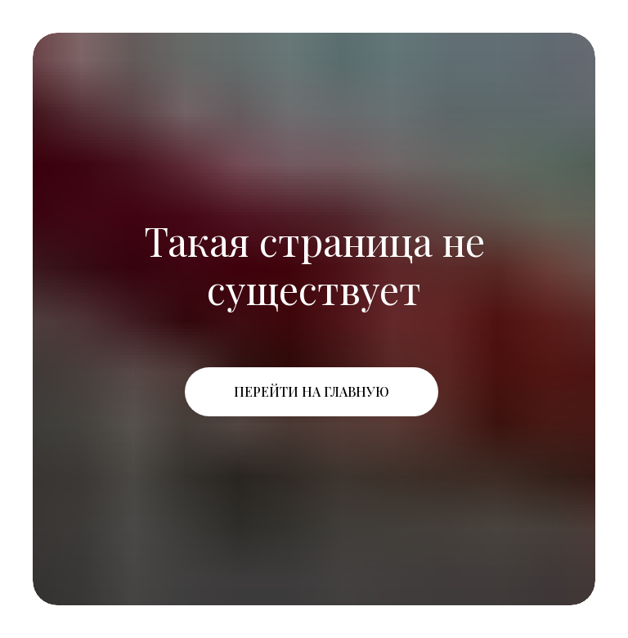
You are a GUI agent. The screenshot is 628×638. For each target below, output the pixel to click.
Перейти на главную (311, 391)
